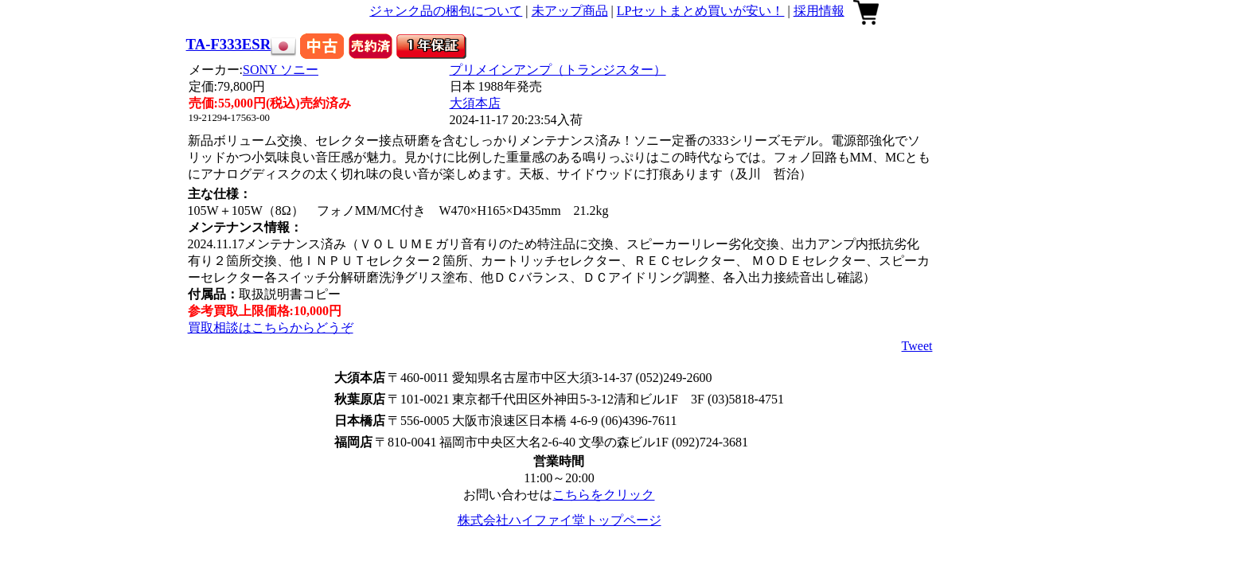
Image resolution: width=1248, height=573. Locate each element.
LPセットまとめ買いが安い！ (701, 11)
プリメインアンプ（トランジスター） (558, 69)
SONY (280, 69)
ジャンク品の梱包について (445, 11)
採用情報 (819, 11)
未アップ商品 (570, 11)
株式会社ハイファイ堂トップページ (559, 520)
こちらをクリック (603, 494)
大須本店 (475, 103)
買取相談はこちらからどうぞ (270, 327)
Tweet (917, 346)
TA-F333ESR (228, 44)
